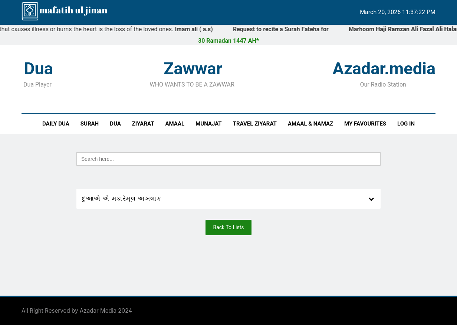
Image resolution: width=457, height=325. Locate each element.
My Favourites (365, 123)
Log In (406, 123)
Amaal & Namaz (310, 123)
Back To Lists (228, 227)
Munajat (208, 123)
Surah (89, 123)
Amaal (175, 123)
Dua (115, 123)
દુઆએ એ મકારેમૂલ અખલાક (122, 198)
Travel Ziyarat (255, 123)
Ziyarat (143, 123)
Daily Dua (55, 123)
